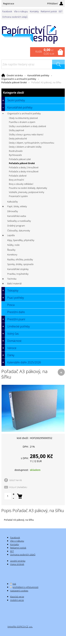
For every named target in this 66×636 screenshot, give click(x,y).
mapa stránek (17, 564)
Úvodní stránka (15, 75)
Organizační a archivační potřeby (18, 78)
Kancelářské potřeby (38, 75)
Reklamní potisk (49, 11)
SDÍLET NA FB (15, 480)
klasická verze (17, 596)
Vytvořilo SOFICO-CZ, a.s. (20, 626)
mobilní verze (17, 600)
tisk (14, 583)
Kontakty (34, 11)
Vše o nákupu (21, 11)
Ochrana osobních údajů (14, 16)
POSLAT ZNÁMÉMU (18, 487)
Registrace (8, 3)
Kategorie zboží (33, 92)
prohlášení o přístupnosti (25, 587)
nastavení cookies (19, 590)
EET (60, 11)
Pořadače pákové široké (14, 82)
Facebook (7, 11)
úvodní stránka (17, 560)
